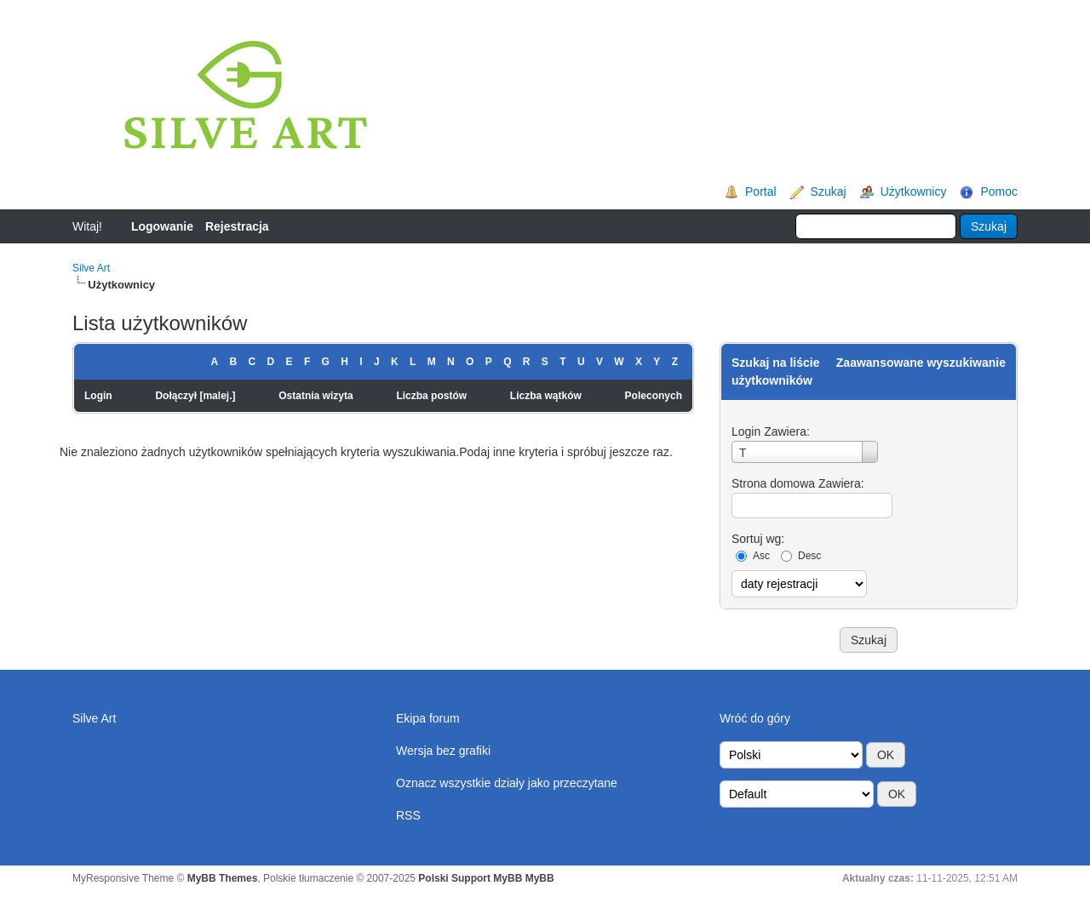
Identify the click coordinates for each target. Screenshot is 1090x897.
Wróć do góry (755, 718)
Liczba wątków (546, 396)
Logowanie (162, 226)
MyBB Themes (222, 878)
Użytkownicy (914, 191)
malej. (217, 396)
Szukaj (828, 191)
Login (98, 396)
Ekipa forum (428, 718)
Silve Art (91, 268)
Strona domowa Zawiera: (797, 483)
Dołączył (176, 396)
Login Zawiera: (770, 431)
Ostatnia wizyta (315, 396)
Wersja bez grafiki (443, 750)
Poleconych (653, 396)
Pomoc (999, 191)
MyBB (539, 878)
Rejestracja (237, 226)
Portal (761, 191)
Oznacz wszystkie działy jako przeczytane (506, 783)
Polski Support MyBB (470, 878)
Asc (761, 556)
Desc (809, 556)
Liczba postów (431, 396)
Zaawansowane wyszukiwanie (921, 362)
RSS (408, 815)
